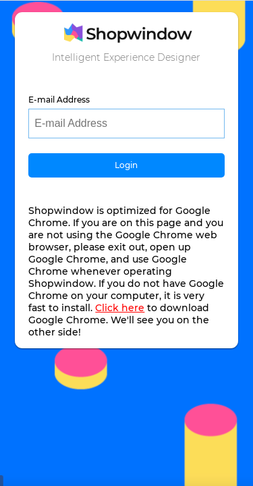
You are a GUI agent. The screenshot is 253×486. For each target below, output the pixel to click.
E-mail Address (59, 99)
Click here (119, 308)
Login (126, 165)
